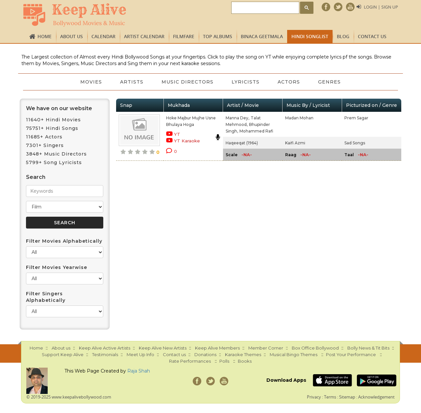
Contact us (372, 36)
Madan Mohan (299, 117)
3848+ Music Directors (56, 154)
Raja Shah (138, 371)
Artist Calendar (144, 36)
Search (35, 177)
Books (245, 361)
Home (44, 36)
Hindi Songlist (309, 36)
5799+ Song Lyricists (54, 162)
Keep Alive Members (217, 348)
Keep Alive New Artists (162, 348)
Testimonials (105, 354)
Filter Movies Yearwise (56, 267)
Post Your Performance (351, 354)
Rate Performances (190, 361)
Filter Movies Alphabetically (64, 241)
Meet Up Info (140, 354)
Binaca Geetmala (262, 36)
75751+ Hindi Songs (52, 128)
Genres (330, 82)
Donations (205, 354)
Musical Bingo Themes (293, 354)
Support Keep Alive (63, 354)
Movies (90, 82)
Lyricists (246, 82)
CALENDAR (103, 36)
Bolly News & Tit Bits (368, 348)
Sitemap (347, 397)
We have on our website (59, 108)
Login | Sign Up (381, 7)
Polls (224, 361)
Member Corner (265, 348)
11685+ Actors (44, 137)
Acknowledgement (376, 397)
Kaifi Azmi (295, 142)
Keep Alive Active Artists (104, 348)
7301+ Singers (45, 145)
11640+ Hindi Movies (53, 120)
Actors (289, 82)
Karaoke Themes (243, 354)
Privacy (314, 397)
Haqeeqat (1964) (242, 142)
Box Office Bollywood (315, 348)
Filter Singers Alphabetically (45, 297)
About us (71, 36)
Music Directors (187, 82)
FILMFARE (183, 36)
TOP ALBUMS (217, 36)
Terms (330, 397)
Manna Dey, (237, 117)
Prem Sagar (356, 117)
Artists (131, 82)
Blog (343, 36)
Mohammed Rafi (256, 131)
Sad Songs (354, 142)
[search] (265, 8)
